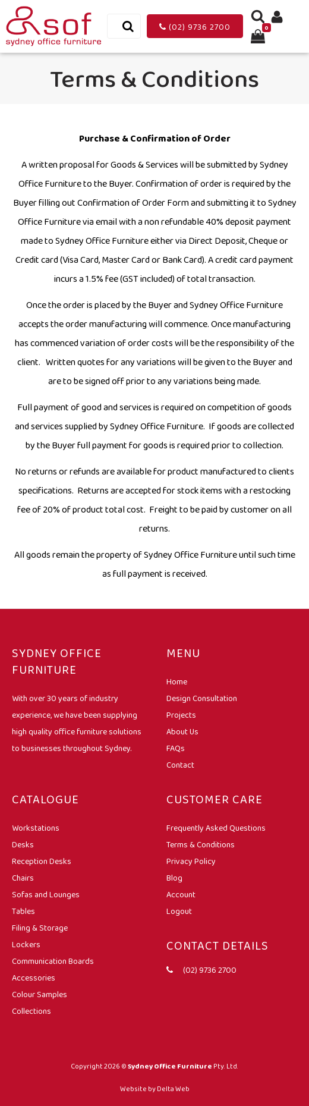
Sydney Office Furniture (170, 1066)
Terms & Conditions (200, 844)
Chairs (23, 878)
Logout (179, 911)
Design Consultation (201, 698)
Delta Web (173, 1088)
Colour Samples (39, 994)
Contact (180, 765)
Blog (174, 878)
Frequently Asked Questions (216, 828)
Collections (31, 1011)
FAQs (175, 748)
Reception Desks (41, 861)
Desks (23, 844)
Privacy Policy (191, 861)
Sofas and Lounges (46, 894)
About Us (182, 731)
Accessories (33, 978)
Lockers (26, 944)
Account (181, 894)
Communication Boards (53, 961)
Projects (181, 715)
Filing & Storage (40, 928)
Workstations (35, 828)
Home (176, 681)
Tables (23, 911)
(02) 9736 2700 (195, 27)
